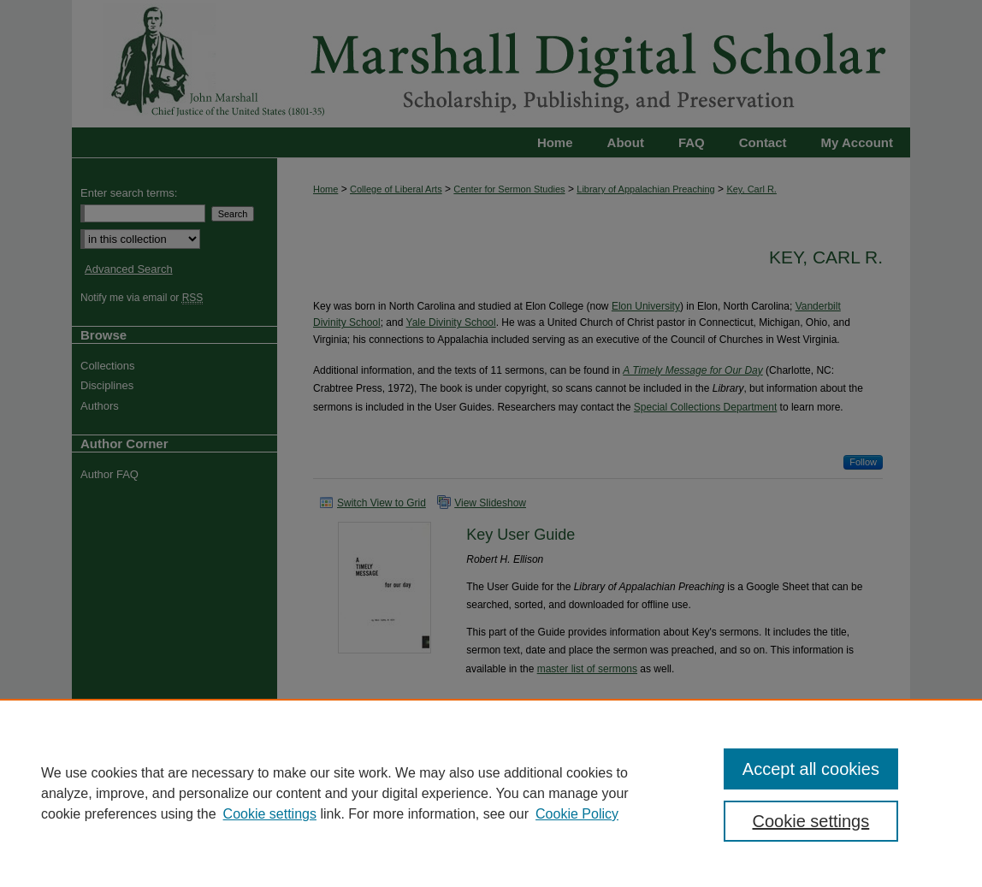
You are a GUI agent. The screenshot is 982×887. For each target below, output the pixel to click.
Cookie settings (269, 814)
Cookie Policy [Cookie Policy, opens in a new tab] (576, 814)
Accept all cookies (810, 769)
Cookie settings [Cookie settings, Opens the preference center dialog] (811, 821)
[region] (491, 793)
